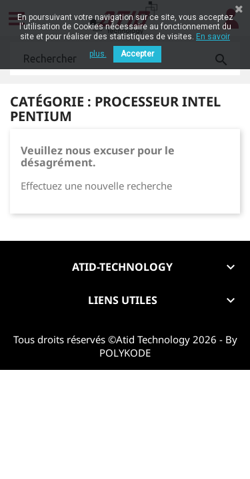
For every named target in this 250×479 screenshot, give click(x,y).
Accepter (137, 54)
